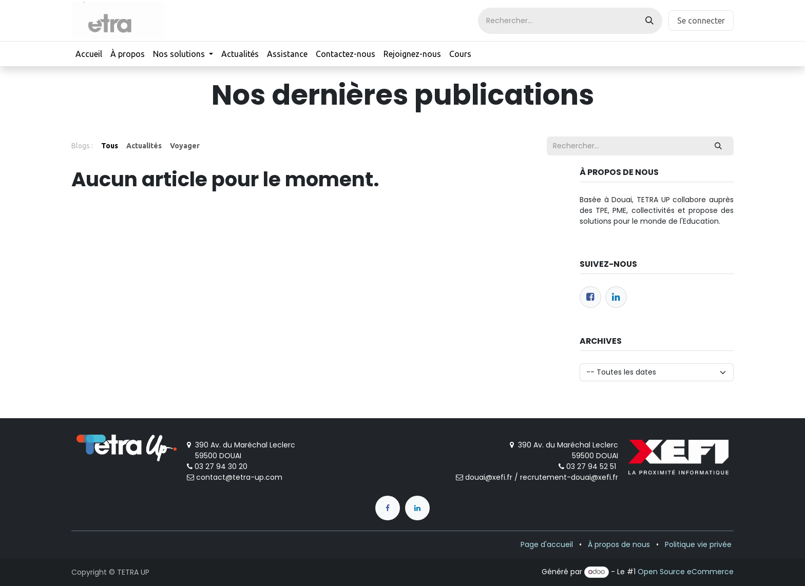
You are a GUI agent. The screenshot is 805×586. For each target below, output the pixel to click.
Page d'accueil (547, 544)
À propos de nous (619, 544)
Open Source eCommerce (686, 572)
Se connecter (701, 20)
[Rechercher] (649, 21)
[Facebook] (590, 297)
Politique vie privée (698, 544)
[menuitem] (88, 54)
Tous (109, 146)
